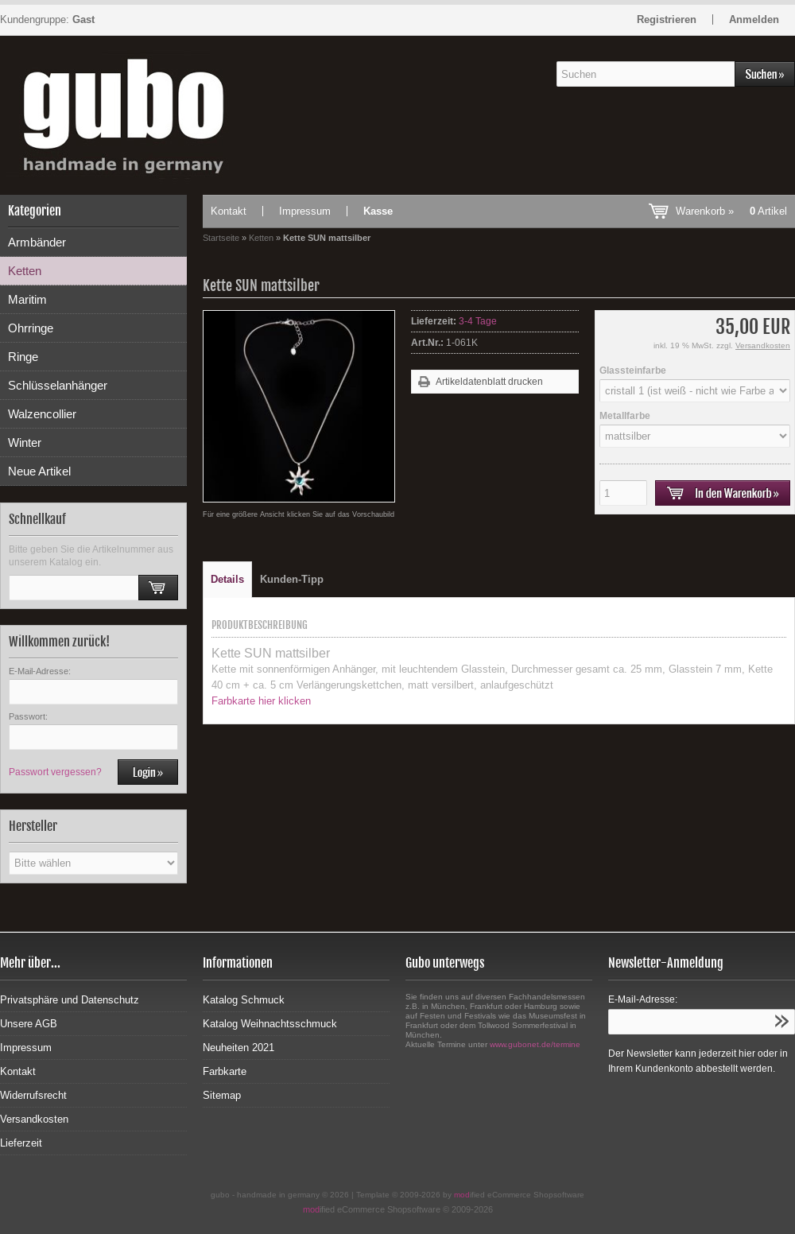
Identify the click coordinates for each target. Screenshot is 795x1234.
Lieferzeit (21, 1143)
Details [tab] (227, 579)
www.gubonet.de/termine (535, 1044)
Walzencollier (42, 414)
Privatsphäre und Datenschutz (69, 1000)
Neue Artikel (39, 471)
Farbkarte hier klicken (261, 701)
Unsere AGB (28, 1024)
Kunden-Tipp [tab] (292, 579)
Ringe (23, 356)
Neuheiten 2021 (238, 1048)
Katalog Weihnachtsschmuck (270, 1024)
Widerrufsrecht (33, 1095)
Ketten (24, 270)
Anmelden (754, 19)
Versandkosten (762, 345)
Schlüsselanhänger (57, 385)
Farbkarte (224, 1071)
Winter (24, 442)
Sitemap (222, 1095)
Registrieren (666, 19)
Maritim (27, 299)
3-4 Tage (478, 321)
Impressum (305, 211)
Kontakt (228, 211)
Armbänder (37, 242)
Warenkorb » (731, 211)
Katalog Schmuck (244, 1000)
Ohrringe (30, 328)
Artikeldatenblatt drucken (489, 381)
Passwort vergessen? (55, 772)
